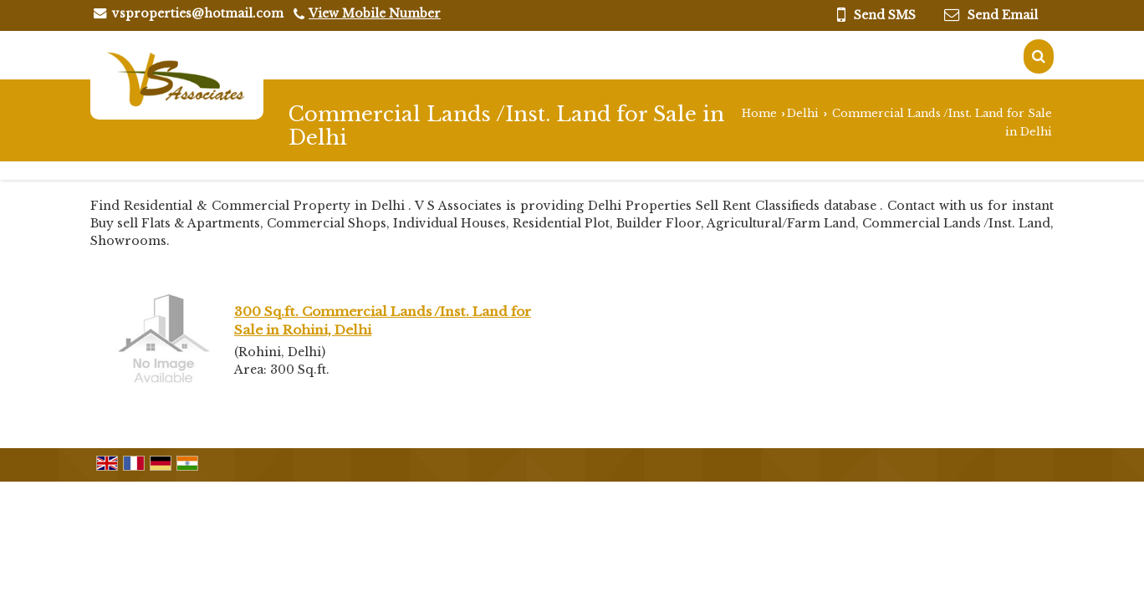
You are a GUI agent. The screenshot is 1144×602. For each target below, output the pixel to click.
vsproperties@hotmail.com (197, 13)
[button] (375, 13)
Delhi (803, 113)
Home (759, 113)
